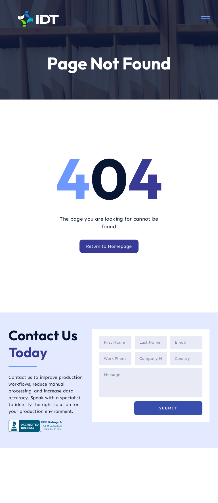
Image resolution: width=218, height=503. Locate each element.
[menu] (205, 18)
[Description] (150, 382)
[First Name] (115, 342)
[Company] (151, 358)
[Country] (186, 358)
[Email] (186, 342)
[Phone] (115, 358)
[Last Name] (151, 342)
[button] (168, 408)
